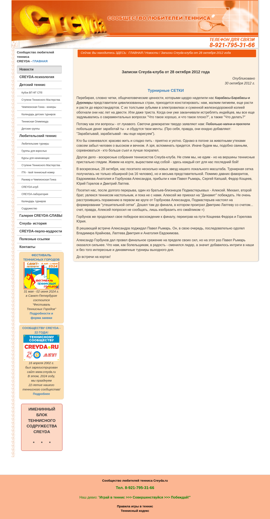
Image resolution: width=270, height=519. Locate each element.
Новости (151, 52)
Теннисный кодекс (135, 510)
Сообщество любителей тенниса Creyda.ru (135, 480)
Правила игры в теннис (135, 506)
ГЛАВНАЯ (39, 61)
